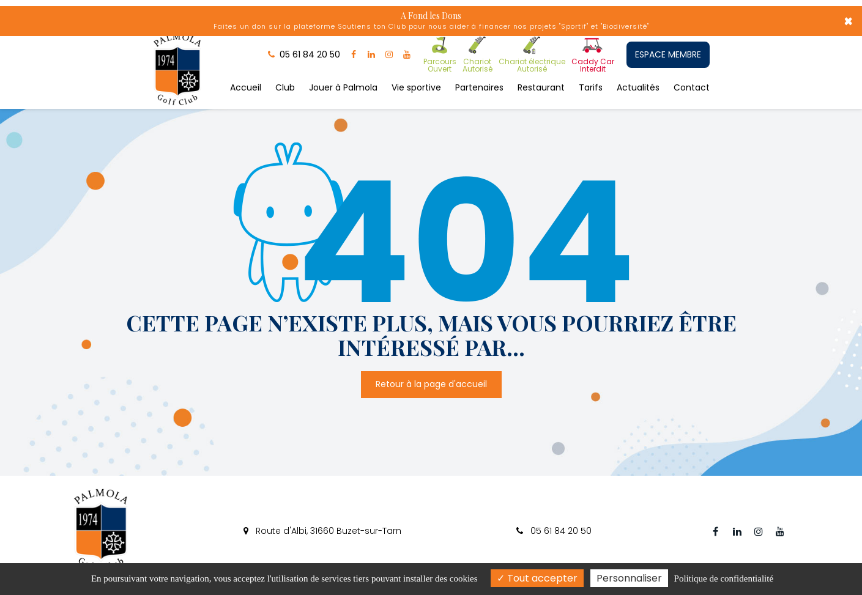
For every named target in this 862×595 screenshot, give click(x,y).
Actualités (638, 87)
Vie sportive (416, 87)
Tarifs (591, 87)
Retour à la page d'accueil (431, 385)
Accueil (245, 87)
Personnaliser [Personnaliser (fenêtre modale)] (629, 578)
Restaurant (541, 87)
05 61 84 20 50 (554, 531)
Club (285, 87)
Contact (692, 87)
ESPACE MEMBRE (668, 54)
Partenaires (479, 87)
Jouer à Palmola (343, 87)
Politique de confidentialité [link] (723, 578)
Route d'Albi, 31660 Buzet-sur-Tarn (322, 531)
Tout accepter (537, 578)
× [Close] (848, 21)
